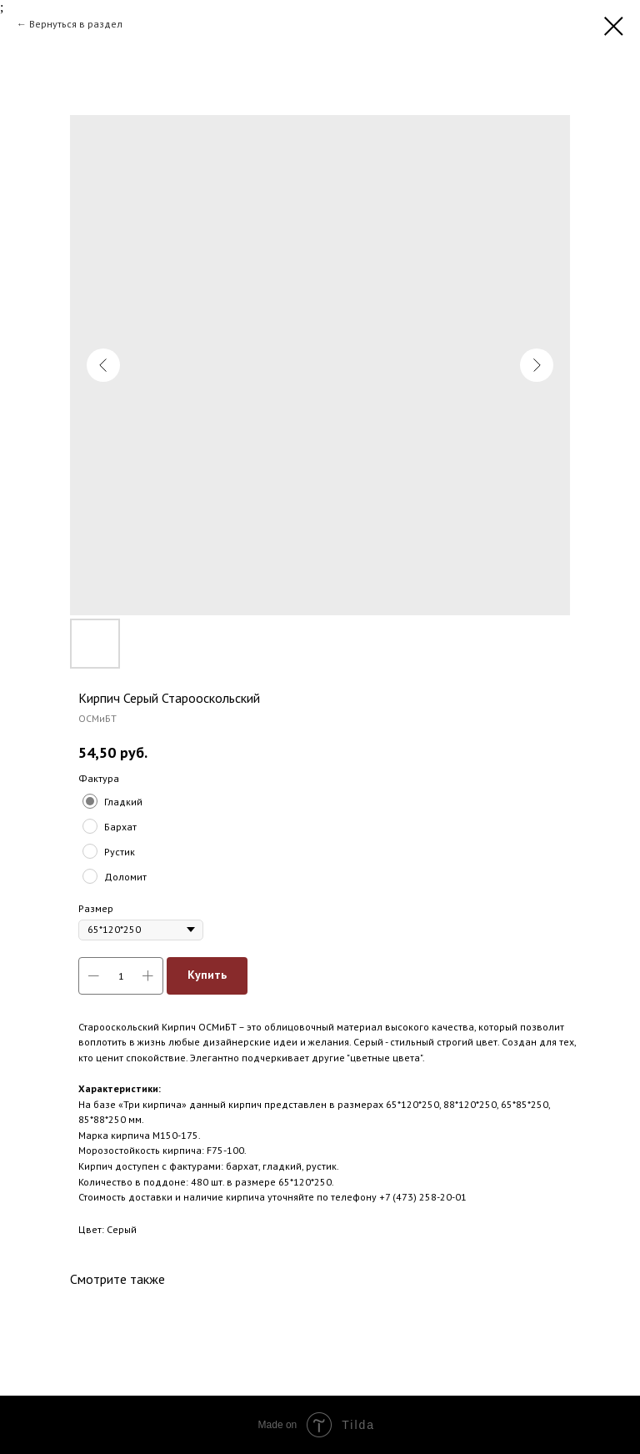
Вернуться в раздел (75, 24)
